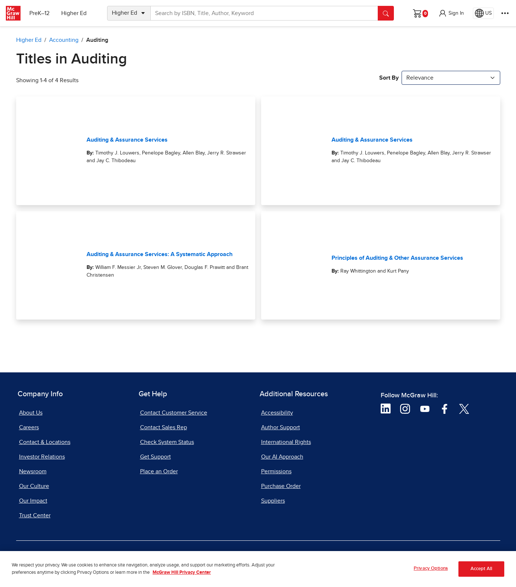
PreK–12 (39, 13)
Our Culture (34, 486)
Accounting (63, 40)
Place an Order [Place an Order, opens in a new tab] (159, 471)
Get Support (155, 457)
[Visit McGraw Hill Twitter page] (464, 408)
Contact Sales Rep (163, 427)
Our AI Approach (282, 457)
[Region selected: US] (483, 13)
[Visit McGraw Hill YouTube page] (425, 408)
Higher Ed (74, 13)
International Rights (286, 442)
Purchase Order (281, 486)
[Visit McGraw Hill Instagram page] (405, 408)
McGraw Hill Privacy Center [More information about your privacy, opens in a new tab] (182, 576)
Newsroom (33, 471)
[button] (451, 13)
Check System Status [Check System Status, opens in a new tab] (167, 442)
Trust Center (35, 515)
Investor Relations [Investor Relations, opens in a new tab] (42, 457)
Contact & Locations (44, 442)
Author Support (280, 427)
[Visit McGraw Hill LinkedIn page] (386, 408)
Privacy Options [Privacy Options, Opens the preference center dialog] (431, 572)
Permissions (276, 471)
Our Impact (33, 501)
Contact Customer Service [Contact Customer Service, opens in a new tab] (173, 413)
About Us (31, 413)
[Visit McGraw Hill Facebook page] (445, 408)
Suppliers (273, 501)
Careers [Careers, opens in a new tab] (29, 427)
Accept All (481, 572)
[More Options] (505, 13)
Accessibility (277, 413)
